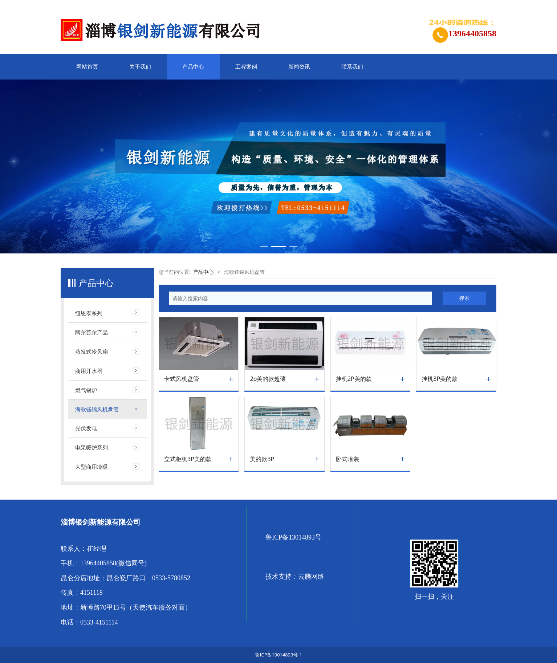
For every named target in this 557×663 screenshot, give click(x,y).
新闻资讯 (299, 67)
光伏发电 (86, 428)
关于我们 (140, 67)
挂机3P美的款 (440, 379)
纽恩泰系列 (88, 313)
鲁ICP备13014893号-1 (278, 654)
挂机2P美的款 (354, 379)
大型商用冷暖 (91, 466)
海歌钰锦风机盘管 (97, 409)
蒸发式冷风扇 (91, 351)
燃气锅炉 (86, 390)
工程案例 (246, 67)
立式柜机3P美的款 (188, 459)
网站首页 (87, 67)
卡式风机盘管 (181, 379)
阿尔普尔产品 (91, 332)
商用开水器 (88, 370)
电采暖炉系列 (91, 447)
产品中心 (193, 67)
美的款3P (262, 459)
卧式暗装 (347, 459)
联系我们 (352, 67)
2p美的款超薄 (268, 379)
